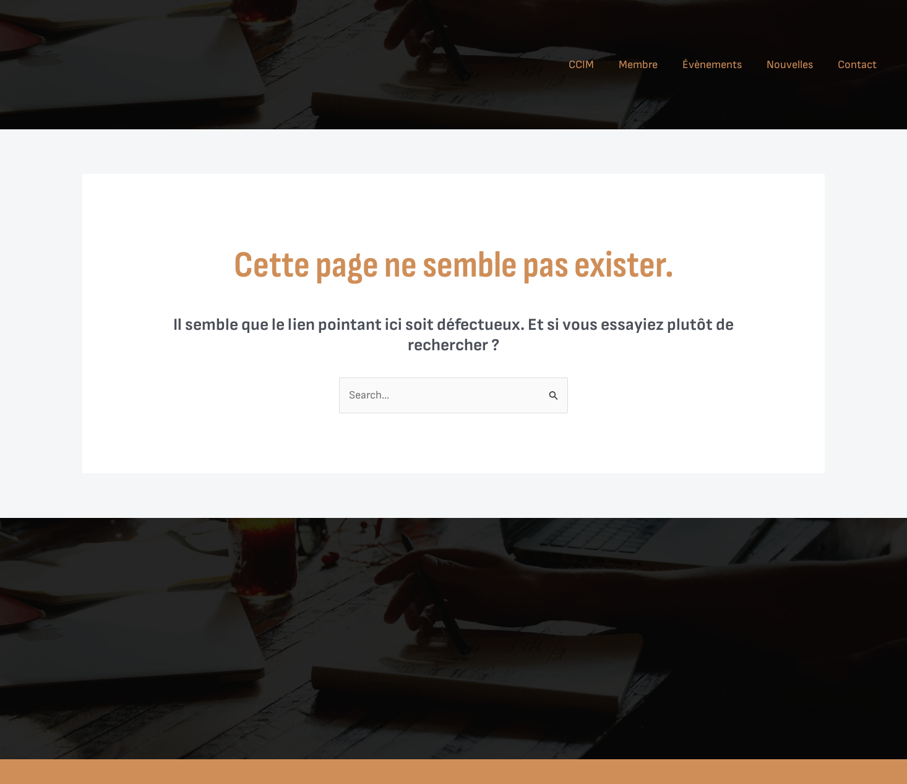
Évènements (712, 64)
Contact (857, 64)
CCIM (581, 64)
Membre (638, 64)
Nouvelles (790, 64)
